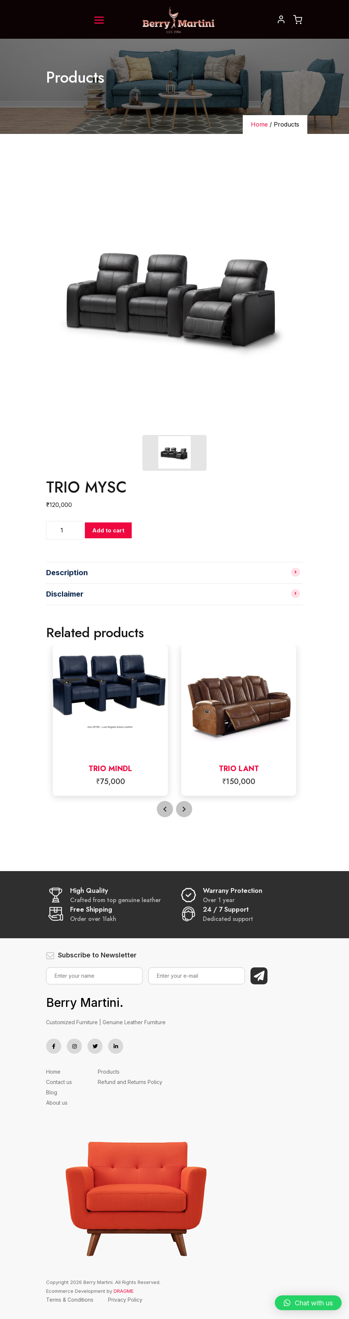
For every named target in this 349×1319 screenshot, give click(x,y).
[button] (308, 1302)
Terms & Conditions (69, 1299)
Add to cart (108, 530)
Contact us (59, 1082)
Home (259, 124)
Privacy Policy (125, 1299)
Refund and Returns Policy (130, 1082)
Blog (51, 1092)
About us (57, 1102)
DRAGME (124, 1291)
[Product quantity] (64, 530)
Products (109, 1071)
